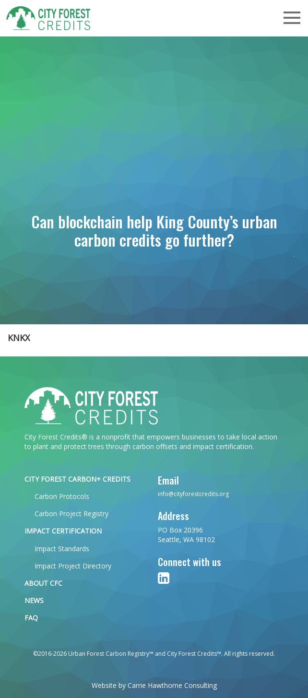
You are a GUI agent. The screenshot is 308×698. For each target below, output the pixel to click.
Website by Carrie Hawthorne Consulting (154, 685)
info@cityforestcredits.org (193, 494)
